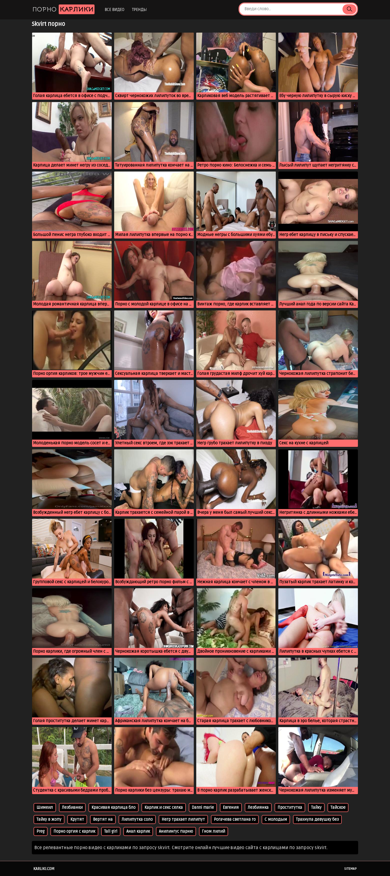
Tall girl (110, 831)
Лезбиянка (258, 807)
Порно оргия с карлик (74, 831)
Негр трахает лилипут (183, 819)
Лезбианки (72, 807)
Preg (41, 831)
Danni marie (203, 807)
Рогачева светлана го (235, 819)
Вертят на (103, 819)
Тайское (338, 807)
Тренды (139, 9)
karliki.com (43, 869)
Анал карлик (138, 831)
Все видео (114, 9)
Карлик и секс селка (164, 807)
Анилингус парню (176, 831)
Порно (63, 9)
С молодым (276, 819)
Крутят (77, 819)
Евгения (231, 807)
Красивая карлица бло (114, 807)
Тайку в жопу (49, 819)
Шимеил (45, 807)
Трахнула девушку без (317, 819)
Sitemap (350, 869)
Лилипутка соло (137, 819)
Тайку (316, 807)
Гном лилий (213, 831)
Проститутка (290, 807)
